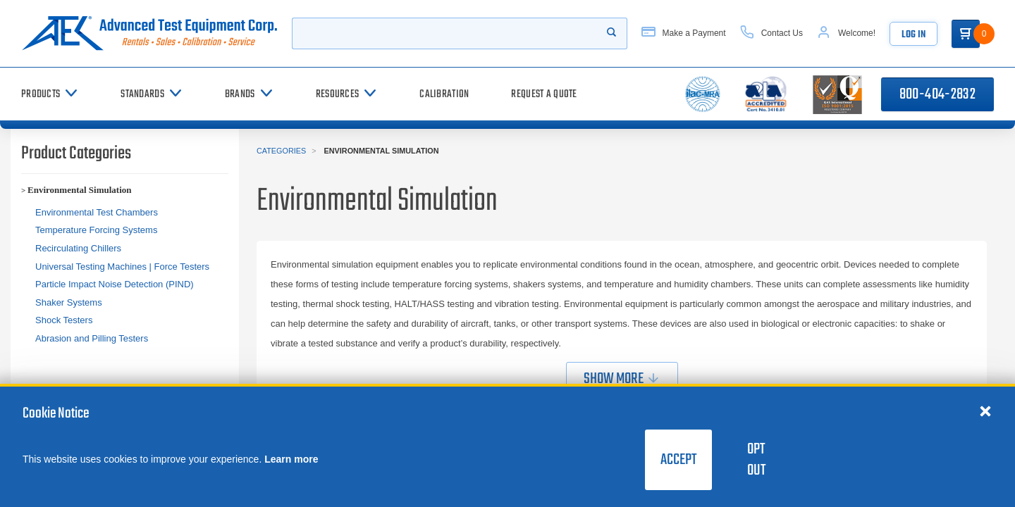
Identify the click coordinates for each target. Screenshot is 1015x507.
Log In (913, 35)
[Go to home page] (149, 33)
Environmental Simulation (79, 189)
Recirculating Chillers (78, 248)
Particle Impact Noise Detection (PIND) (114, 284)
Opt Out (756, 459)
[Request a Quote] (544, 94)
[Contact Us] (771, 33)
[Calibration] (444, 94)
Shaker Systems (68, 302)
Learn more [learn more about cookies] (291, 459)
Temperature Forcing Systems (96, 230)
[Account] (846, 33)
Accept (678, 460)
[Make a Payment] (683, 33)
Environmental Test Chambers (96, 212)
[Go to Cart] (966, 34)
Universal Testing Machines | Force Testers (122, 266)
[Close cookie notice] (985, 410)
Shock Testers (63, 320)
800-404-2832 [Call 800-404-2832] (937, 94)
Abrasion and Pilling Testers (91, 338)
